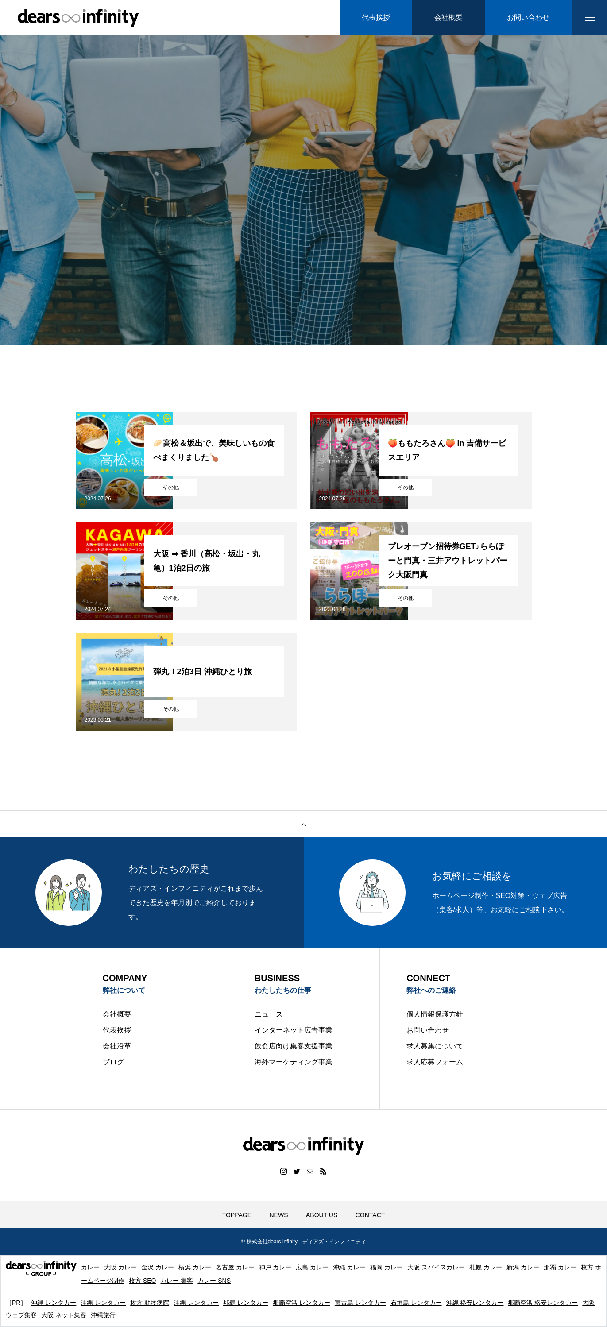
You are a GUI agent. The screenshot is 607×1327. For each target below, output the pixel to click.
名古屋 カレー (235, 1267)
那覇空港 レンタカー (301, 1302)
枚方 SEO (142, 1280)
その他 (171, 487)
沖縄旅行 (103, 1315)
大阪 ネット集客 (63, 1315)
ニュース (269, 1014)
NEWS (279, 1215)
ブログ (113, 1062)
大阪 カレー (120, 1267)
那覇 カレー (560, 1267)
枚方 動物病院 (149, 1302)
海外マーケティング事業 (293, 1062)
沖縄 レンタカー (53, 1302)
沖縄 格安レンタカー (475, 1302)
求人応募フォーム (434, 1062)
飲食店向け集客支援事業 (293, 1046)
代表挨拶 (117, 1030)
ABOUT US (321, 1215)
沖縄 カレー (349, 1267)
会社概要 (117, 1014)
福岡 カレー (386, 1267)
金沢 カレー (157, 1267)
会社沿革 (117, 1046)
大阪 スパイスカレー (436, 1267)
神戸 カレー (275, 1267)
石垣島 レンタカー (416, 1302)
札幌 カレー (485, 1267)
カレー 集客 (176, 1280)
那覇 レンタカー (245, 1302)
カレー (90, 1267)
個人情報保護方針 (434, 1014)
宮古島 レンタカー (360, 1302)
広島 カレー (312, 1267)
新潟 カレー (522, 1267)
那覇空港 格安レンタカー (543, 1302)
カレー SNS (214, 1280)
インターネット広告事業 (293, 1030)
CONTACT (370, 1215)
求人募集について (434, 1046)
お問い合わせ (427, 1030)
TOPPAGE (236, 1215)
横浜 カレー (194, 1267)
